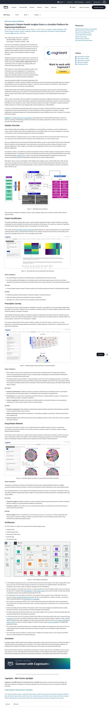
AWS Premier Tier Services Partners (32, 696)
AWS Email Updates (81, 62)
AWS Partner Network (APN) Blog (14, 21)
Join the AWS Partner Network (83, 34)
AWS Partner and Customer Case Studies (86, 29)
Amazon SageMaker (53, 622)
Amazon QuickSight (63, 620)
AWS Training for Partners (82, 38)
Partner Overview (20, 689)
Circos (44, 436)
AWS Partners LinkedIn (82, 56)
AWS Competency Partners (15, 694)
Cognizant (46, 698)
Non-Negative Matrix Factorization (25, 229)
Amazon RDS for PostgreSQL (31, 599)
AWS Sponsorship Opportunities (83, 40)
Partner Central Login (81, 36)
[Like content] (8, 704)
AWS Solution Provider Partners (18, 698)
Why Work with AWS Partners (83, 33)
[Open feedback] (107, 354)
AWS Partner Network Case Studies (84, 31)
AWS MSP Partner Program (30, 694)
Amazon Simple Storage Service (20, 597)
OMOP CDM (20, 155)
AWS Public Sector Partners (49, 696)
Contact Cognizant (10, 689)
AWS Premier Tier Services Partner (23, 117)
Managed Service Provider (57, 698)
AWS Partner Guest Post (44, 694)
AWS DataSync (28, 591)
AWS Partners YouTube (82, 60)
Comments (15, 33)
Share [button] (22, 33)
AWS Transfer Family (39, 591)
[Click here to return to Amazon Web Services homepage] (5, 8)
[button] (106, 2)
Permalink (7, 33)
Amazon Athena (11, 622)
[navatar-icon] (104, 2)
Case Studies (29, 689)
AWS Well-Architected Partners (35, 698)
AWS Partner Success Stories (14, 696)
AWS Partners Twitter (82, 58)
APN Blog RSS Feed (81, 64)
